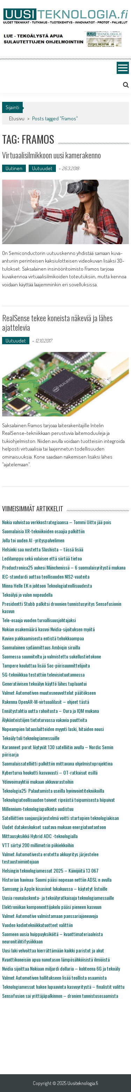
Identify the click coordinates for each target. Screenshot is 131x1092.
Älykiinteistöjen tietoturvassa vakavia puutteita (44, 719)
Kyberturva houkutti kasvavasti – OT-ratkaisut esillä (49, 772)
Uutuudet (42, 168)
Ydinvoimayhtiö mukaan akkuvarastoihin (37, 781)
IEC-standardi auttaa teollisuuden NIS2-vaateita (45, 576)
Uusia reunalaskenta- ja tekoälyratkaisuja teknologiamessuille (58, 897)
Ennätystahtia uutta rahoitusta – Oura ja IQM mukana (50, 710)
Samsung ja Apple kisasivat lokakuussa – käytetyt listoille (54, 888)
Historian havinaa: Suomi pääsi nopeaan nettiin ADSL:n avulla (56, 879)
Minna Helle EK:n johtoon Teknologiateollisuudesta (47, 585)
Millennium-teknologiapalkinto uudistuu (37, 808)
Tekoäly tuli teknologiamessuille (30, 737)
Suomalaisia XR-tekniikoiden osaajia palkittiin (43, 531)
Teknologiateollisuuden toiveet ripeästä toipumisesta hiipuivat (58, 799)
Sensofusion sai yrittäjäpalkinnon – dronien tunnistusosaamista (60, 995)
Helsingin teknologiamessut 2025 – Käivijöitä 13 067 (50, 870)
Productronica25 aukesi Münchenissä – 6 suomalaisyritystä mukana (63, 567)
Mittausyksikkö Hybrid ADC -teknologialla (40, 835)
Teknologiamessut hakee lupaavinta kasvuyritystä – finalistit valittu (63, 986)
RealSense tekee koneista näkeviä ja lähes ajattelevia (57, 322)
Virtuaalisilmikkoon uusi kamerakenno (51, 154)
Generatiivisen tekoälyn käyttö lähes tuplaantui (44, 683)
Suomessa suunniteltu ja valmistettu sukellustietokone (51, 656)
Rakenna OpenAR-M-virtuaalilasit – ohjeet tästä (45, 701)
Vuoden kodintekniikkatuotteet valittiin (37, 924)
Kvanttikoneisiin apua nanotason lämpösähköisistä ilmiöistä (56, 959)
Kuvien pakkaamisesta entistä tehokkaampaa (43, 638)
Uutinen (14, 168)
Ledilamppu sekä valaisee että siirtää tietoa (42, 558)
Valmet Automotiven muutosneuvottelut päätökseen (49, 692)
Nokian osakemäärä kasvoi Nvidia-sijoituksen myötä (48, 629)
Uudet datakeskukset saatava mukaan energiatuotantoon (54, 826)
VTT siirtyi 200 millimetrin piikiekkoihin (38, 845)
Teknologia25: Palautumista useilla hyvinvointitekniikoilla (53, 790)
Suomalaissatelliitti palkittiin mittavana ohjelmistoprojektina (57, 763)
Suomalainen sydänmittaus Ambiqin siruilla (41, 647)
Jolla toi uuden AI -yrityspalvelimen (33, 540)
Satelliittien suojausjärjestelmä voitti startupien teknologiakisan (60, 817)
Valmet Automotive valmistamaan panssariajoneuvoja (50, 915)
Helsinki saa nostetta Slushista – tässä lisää (42, 549)
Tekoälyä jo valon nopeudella (27, 594)
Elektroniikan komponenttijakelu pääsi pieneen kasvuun (51, 906)
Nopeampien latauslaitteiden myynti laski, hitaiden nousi (53, 728)
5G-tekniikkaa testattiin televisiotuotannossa (43, 674)
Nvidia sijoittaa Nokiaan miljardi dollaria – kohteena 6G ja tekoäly (61, 968)
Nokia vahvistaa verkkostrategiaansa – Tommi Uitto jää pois (56, 522)
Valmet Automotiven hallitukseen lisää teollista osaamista (54, 977)
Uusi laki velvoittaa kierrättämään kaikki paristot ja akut (53, 950)
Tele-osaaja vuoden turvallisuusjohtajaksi (39, 620)
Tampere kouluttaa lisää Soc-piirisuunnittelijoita (46, 665)
